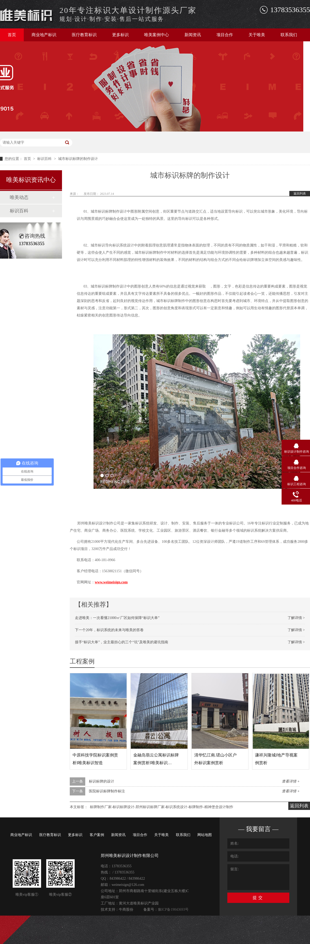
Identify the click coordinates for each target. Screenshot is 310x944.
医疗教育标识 (84, 35)
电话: (234, 856)
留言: (234, 869)
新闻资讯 (192, 35)
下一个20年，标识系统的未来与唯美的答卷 (109, 630)
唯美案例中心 (156, 35)
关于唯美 (257, 35)
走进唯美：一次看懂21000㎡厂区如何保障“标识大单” (117, 618)
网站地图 (204, 835)
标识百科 (45, 159)
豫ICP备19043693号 (173, 909)
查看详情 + (291, 781)
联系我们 (289, 35)
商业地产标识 (44, 35)
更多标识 (120, 35)
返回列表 (299, 193)
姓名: (234, 843)
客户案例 (97, 835)
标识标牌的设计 (101, 781)
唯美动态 (19, 197)
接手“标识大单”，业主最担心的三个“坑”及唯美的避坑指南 (121, 642)
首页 (12, 35)
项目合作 (224, 35)
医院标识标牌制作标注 (107, 791)
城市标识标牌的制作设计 (78, 159)
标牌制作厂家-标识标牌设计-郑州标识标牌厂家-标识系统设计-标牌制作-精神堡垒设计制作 (161, 807)
